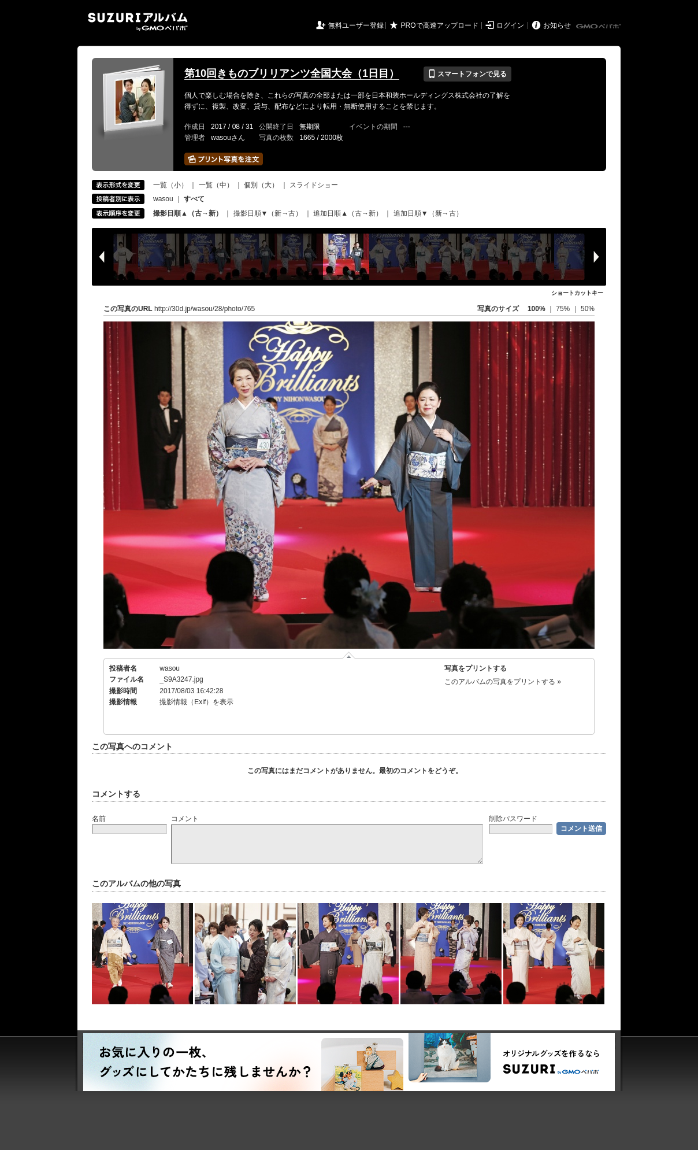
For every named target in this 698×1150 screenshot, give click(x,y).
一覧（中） (216, 185)
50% (588, 309)
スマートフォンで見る (467, 74)
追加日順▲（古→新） (348, 213)
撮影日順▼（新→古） (268, 213)
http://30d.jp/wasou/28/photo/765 (204, 309)
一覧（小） (170, 185)
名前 (99, 819)
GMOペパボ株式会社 (599, 26)
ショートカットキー (577, 293)
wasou (163, 199)
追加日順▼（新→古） (428, 213)
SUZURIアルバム (137, 21)
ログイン (510, 25)
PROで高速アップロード (439, 25)
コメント (185, 819)
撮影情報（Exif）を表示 (196, 702)
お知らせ (557, 25)
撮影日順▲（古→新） (187, 213)
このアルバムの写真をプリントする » (502, 682)
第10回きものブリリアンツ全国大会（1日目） (291, 73)
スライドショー (313, 185)
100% (536, 309)
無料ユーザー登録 (356, 25)
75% (563, 309)
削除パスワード (513, 819)
